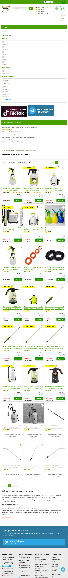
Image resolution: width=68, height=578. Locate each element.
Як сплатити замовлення (42, 564)
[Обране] (63, 18)
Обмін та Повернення (41, 573)
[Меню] (63, 2)
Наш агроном (55, 564)
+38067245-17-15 (42, 11)
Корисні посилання (42, 554)
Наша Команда (56, 559)
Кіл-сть (18, 194)
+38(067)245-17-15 (25, 557)
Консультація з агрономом (24, 572)
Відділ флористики (25, 554)
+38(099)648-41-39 (25, 575)
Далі (63, 162)
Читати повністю (6, 517)
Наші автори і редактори (58, 562)
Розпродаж (50, 2)
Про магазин (56, 554)
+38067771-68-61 (42, 13)
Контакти (37, 557)
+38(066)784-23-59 (25, 565)
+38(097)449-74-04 (25, 567)
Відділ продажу (7, 563)
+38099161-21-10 (42, 8)
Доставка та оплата (40, 559)
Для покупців (38, 562)
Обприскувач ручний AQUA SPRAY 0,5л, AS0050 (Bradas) (19, 137)
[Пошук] (31, 8)
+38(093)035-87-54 (8, 571)
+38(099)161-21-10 (8, 576)
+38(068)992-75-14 (8, 573)
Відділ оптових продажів (24, 561)
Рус (56, 2)
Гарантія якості (39, 575)
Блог (53, 577)
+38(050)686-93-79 (8, 569)
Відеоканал (55, 566)
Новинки (54, 557)
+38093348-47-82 (42, 9)
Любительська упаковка (41, 570)
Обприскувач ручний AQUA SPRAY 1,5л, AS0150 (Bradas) (19, 127)
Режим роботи (7, 554)
